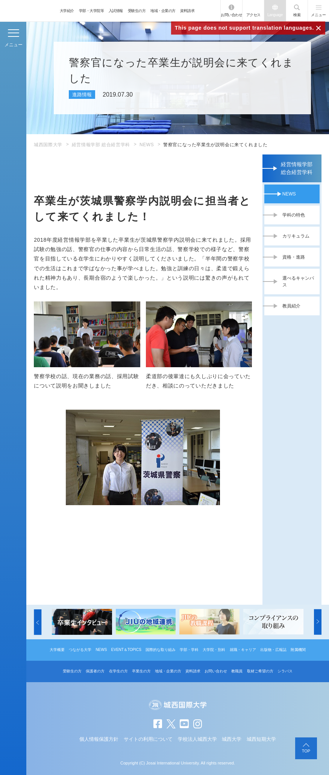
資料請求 (187, 11)
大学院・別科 (214, 650)
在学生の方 (118, 671)
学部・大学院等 (91, 11)
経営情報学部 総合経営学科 (101, 144)
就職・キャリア (243, 650)
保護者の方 (95, 671)
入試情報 (116, 11)
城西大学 (231, 739)
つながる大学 (80, 650)
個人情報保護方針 (98, 739)
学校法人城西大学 (197, 739)
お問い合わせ (231, 15)
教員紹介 (291, 306)
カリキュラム (295, 236)
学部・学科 (189, 650)
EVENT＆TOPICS (126, 650)
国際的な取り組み (161, 650)
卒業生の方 (141, 671)
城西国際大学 (48, 144)
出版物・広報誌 (273, 650)
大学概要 (57, 650)
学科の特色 (293, 215)
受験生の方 (137, 11)
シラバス (285, 671)
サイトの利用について (148, 739)
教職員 (237, 671)
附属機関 (298, 650)
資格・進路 (293, 257)
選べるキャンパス (298, 281)
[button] (37, 621)
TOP (306, 751)
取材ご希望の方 (260, 671)
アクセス (253, 15)
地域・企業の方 (163, 11)
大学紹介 (67, 11)
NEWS (146, 144)
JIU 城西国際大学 (28, 10)
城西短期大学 (261, 739)
